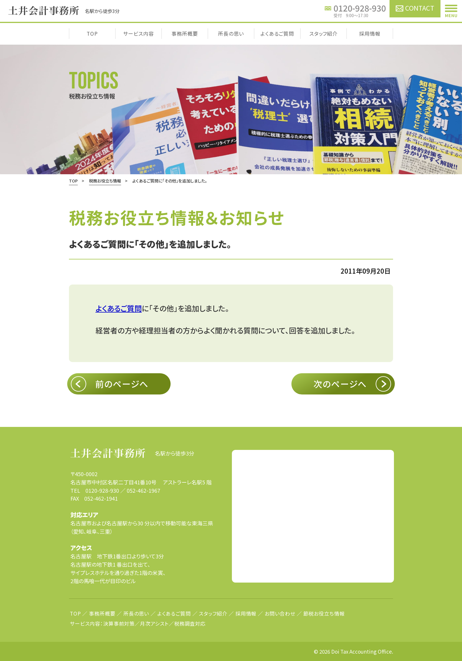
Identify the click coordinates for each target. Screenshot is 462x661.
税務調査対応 (190, 623)
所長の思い (231, 33)
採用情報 (369, 33)
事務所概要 (184, 33)
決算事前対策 (119, 623)
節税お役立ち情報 (324, 613)
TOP (92, 33)
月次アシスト (154, 623)
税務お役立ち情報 (105, 181)
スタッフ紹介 (323, 33)
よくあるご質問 (277, 33)
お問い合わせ (280, 613)
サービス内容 (138, 33)
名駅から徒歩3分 (132, 453)
